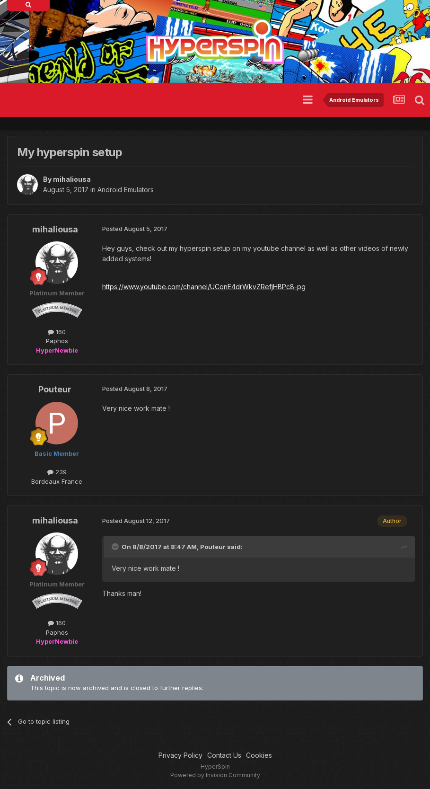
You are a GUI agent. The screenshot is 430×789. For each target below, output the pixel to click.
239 (57, 472)
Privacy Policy (180, 755)
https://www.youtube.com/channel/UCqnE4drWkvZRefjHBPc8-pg (204, 287)
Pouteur (54, 389)
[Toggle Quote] (116, 546)
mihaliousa (72, 179)
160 (57, 332)
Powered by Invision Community (215, 775)
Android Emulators (125, 190)
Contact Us (224, 755)
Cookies (259, 755)
